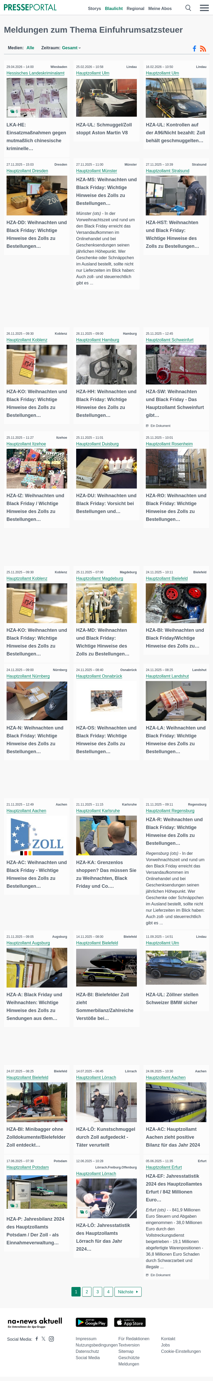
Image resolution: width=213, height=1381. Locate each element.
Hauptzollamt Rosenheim (170, 442)
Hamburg (129, 333)
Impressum (86, 1339)
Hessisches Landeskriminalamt (37, 73)
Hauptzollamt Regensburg (171, 805)
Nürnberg (58, 665)
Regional (135, 8)
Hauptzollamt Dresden (28, 169)
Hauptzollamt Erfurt (165, 1167)
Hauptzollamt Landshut (168, 671)
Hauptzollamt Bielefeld (168, 575)
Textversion (129, 1346)
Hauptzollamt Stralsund (169, 169)
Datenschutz (87, 1352)
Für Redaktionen (133, 1339)
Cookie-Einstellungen (181, 1352)
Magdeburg (127, 569)
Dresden (59, 163)
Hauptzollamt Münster (97, 169)
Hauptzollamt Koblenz (28, 339)
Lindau (130, 67)
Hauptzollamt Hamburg (99, 339)
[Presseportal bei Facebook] (35, 1340)
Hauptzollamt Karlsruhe (99, 805)
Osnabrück (127, 665)
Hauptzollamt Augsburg (29, 937)
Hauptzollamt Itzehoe (27, 442)
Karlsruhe (128, 799)
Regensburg (196, 799)
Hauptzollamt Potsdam (29, 1167)
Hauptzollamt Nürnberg (29, 671)
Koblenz (60, 333)
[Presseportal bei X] (42, 1340)
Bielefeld (198, 569)
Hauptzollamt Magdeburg (100, 575)
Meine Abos (160, 8)
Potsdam (59, 1161)
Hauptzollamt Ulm (94, 73)
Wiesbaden (57, 67)
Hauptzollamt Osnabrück (100, 671)
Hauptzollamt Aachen (28, 805)
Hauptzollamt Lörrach (97, 1071)
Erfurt (200, 1161)
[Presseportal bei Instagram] (50, 1339)
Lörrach (130, 1065)
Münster (129, 163)
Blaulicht (114, 8)
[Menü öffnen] (204, 8)
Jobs (165, 1346)
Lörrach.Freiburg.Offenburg (115, 1168)
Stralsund (198, 163)
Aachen (60, 799)
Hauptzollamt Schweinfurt (171, 339)
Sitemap (126, 1352)
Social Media (88, 1358)
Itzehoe (60, 436)
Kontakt (168, 1339)
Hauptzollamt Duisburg (98, 442)
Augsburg (58, 931)
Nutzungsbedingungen (97, 1346)
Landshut (198, 665)
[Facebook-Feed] (194, 48)
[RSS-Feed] (203, 48)
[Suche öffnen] (188, 8)
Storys (94, 8)
